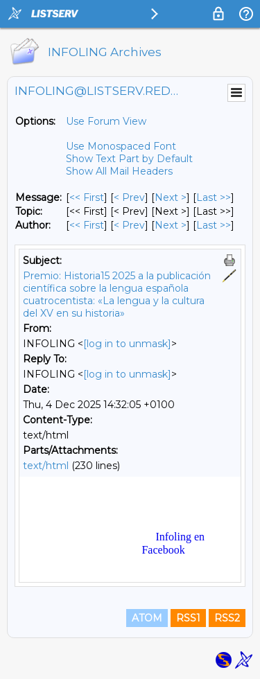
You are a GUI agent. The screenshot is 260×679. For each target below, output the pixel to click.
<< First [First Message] (86, 197)
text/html (46, 465)
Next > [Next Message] (171, 197)
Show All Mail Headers (119, 171)
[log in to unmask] (127, 343)
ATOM (147, 618)
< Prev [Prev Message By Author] (129, 225)
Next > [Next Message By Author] (171, 225)
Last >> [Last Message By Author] (213, 225)
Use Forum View (106, 121)
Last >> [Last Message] (213, 197)
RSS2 (227, 618)
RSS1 (188, 618)
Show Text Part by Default (129, 158)
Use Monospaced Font (121, 146)
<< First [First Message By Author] (86, 225)
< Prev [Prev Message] (129, 197)
